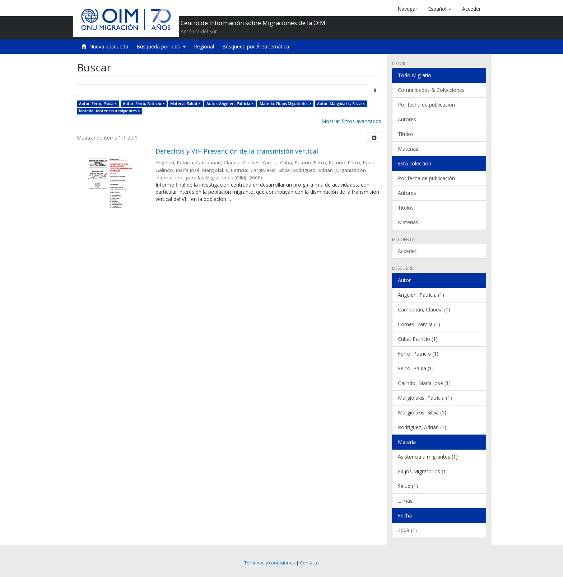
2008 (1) (407, 530)
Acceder (407, 251)
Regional (204, 46)
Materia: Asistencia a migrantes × (109, 110)
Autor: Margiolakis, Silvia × (341, 103)
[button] (440, 9)
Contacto (309, 563)
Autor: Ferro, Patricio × (143, 103)
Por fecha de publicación (426, 104)
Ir (375, 89)
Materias (408, 148)
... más (405, 500)
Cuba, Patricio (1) (418, 339)
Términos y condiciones (269, 563)
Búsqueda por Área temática (255, 46)
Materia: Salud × (185, 103)
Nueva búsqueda (108, 46)
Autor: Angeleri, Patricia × (229, 103)
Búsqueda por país (161, 46)
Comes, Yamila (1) (419, 324)
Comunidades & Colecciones (431, 89)
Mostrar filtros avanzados (351, 121)
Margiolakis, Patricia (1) (425, 397)
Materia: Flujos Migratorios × (285, 103)
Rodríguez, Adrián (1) (422, 427)
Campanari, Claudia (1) (424, 309)
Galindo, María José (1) (424, 383)
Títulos (406, 134)
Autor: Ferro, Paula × (98, 103)
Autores (407, 119)
